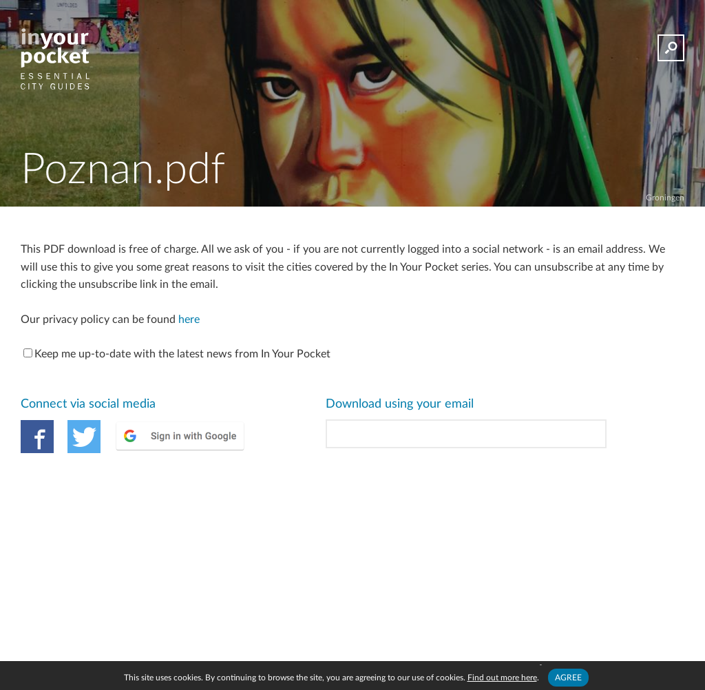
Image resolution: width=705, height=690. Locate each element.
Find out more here (502, 677)
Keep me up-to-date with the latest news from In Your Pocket (176, 353)
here (189, 319)
